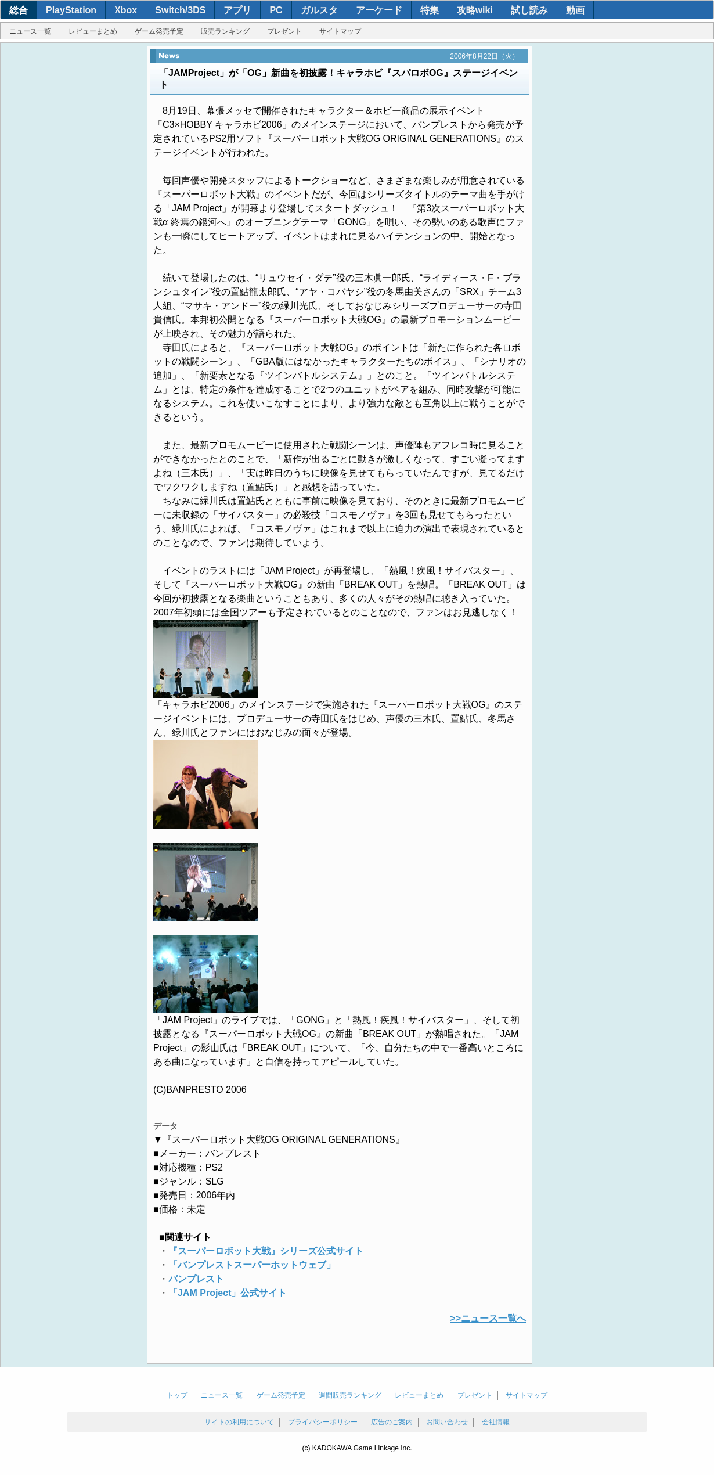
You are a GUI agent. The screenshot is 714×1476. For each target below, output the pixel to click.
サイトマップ (340, 31)
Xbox (125, 10)
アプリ (237, 10)
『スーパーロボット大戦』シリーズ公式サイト (265, 1251)
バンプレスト (196, 1279)
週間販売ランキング (350, 1395)
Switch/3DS (180, 10)
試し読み (529, 10)
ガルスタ (319, 10)
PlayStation (71, 10)
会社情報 (496, 1422)
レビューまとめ (92, 31)
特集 (429, 10)
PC (275, 10)
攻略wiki (475, 10)
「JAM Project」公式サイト (227, 1293)
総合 (18, 10)
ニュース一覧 (30, 31)
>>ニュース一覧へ (488, 1318)
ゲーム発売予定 (159, 31)
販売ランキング (225, 31)
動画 (575, 10)
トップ (177, 1395)
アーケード (379, 10)
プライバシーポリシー (323, 1422)
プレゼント (284, 31)
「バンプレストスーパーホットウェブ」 (252, 1265)
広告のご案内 (392, 1422)
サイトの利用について (239, 1422)
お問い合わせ (447, 1422)
